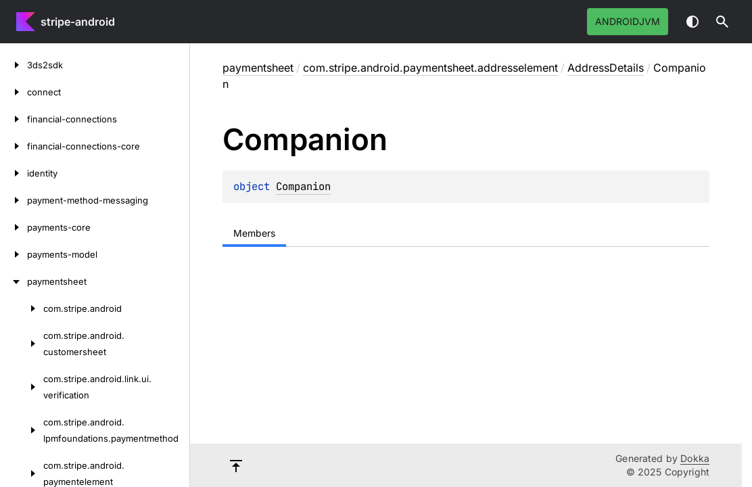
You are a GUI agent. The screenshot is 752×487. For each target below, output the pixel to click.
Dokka (694, 458)
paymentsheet (257, 67)
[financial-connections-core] (13, 146)
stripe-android (78, 21)
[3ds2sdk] (13, 64)
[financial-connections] (13, 119)
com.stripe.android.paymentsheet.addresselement (430, 67)
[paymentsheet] (13, 281)
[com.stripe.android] (21, 308)
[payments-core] (13, 227)
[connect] (13, 92)
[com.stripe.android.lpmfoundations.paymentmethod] (21, 430)
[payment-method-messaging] (13, 200)
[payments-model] (13, 254)
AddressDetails (605, 67)
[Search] (722, 21)
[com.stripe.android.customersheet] (21, 343)
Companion (303, 186)
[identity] (13, 173)
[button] (722, 21)
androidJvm (627, 21)
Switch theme (692, 21)
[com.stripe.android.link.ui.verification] (21, 387)
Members (254, 233)
